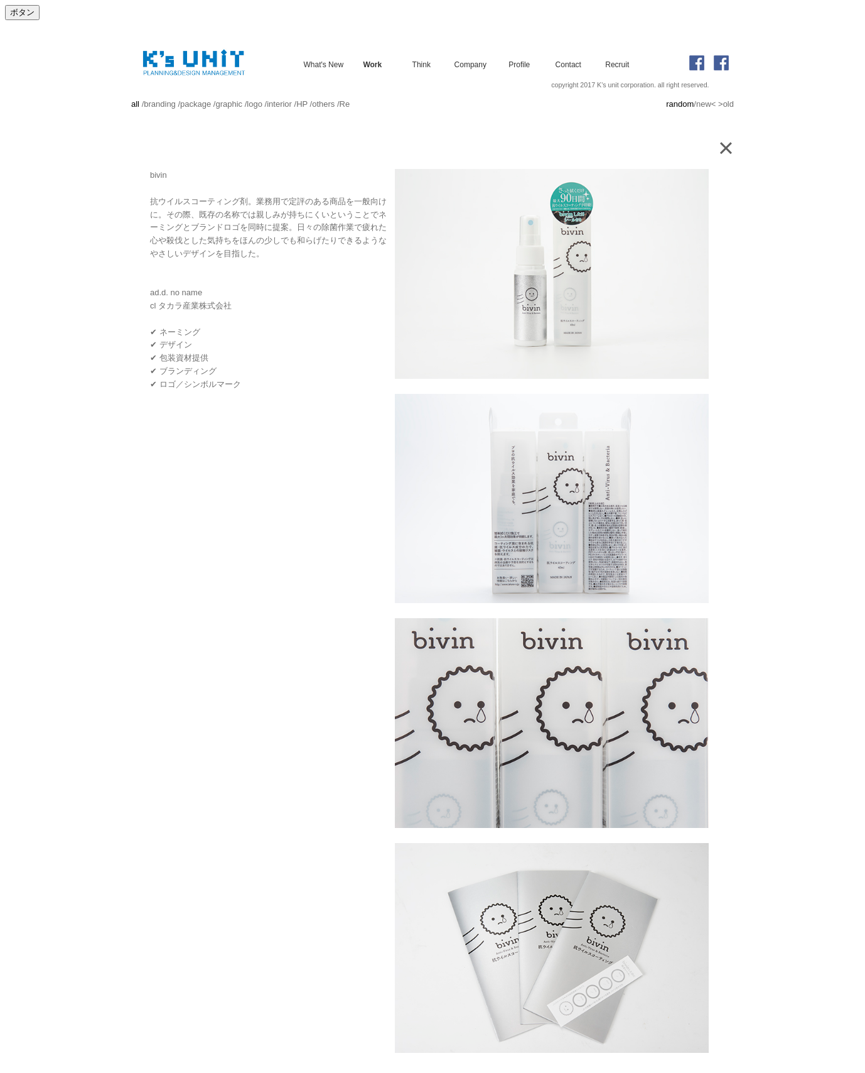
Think (421, 64)
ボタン (22, 12)
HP (302, 104)
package (195, 104)
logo (254, 104)
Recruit (617, 64)
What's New (323, 64)
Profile (519, 64)
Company (470, 64)
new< (706, 104)
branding (160, 104)
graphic (228, 104)
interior (279, 104)
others (323, 104)
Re (345, 104)
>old (726, 104)
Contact (568, 64)
